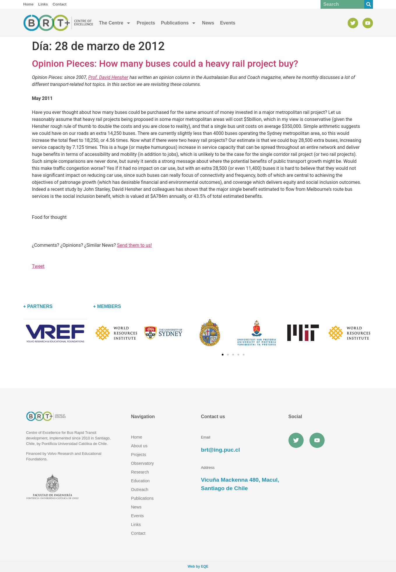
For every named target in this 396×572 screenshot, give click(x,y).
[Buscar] (368, 4)
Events (227, 22)
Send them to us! (134, 245)
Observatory (142, 463)
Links (136, 524)
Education (140, 480)
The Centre (115, 23)
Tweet (38, 266)
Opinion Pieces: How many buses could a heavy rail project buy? (165, 63)
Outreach (139, 489)
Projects (146, 22)
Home (136, 437)
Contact (138, 533)
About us (139, 445)
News (208, 22)
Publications (178, 23)
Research (140, 472)
